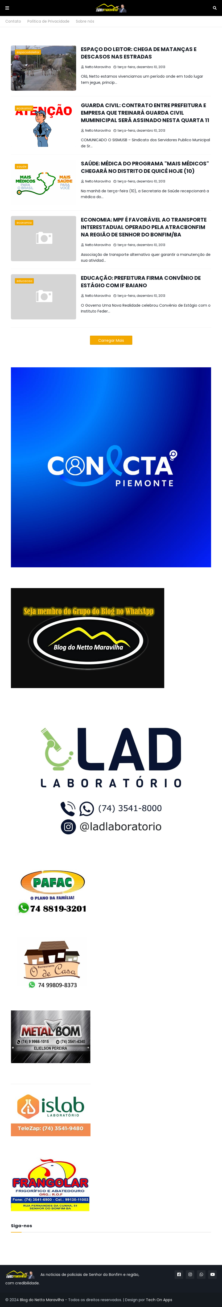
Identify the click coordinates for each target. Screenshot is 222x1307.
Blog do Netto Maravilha (42, 1299)
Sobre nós (85, 21)
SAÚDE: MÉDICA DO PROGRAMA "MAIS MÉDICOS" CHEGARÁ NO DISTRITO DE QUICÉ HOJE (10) (145, 167)
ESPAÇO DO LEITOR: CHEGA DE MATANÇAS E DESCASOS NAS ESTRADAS (138, 52)
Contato (13, 21)
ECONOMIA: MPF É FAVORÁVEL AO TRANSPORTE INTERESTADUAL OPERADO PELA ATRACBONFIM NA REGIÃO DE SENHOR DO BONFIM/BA (144, 227)
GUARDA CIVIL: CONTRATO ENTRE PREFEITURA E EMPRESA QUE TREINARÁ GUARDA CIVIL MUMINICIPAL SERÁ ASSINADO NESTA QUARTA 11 (145, 113)
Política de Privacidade (48, 21)
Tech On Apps (159, 1299)
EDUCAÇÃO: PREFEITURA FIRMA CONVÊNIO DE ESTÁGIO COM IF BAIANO (141, 281)
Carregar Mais (111, 340)
